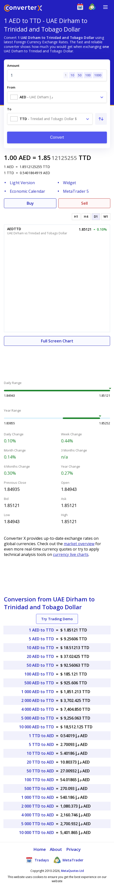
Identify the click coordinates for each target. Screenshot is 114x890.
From (11, 87)
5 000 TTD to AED (37, 823)
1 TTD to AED (41, 735)
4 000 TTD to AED (37, 815)
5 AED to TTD (41, 639)
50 (79, 75)
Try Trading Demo (57, 619)
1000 (97, 75)
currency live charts (71, 554)
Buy (30, 203)
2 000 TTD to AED (37, 806)
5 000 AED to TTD (37, 718)
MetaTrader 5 (76, 191)
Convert (57, 137)
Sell (84, 203)
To (9, 109)
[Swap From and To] (101, 119)
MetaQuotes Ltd (72, 871)
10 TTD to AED (40, 753)
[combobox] (57, 97)
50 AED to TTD (40, 665)
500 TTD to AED (39, 788)
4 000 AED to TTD (37, 709)
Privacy (73, 849)
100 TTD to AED (39, 779)
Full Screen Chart (57, 341)
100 (87, 75)
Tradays (37, 859)
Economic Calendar (27, 191)
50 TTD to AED (40, 771)
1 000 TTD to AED (37, 797)
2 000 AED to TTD (37, 700)
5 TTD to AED (41, 744)
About (56, 849)
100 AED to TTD (39, 674)
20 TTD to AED (40, 762)
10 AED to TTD (40, 647)
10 (72, 75)
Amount (13, 65)
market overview (79, 543)
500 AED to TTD (39, 683)
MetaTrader (68, 859)
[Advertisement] (57, 360)
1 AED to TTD (41, 630)
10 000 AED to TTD (36, 727)
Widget (69, 182)
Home (39, 849)
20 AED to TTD (40, 656)
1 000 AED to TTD (37, 691)
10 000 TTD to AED (36, 832)
